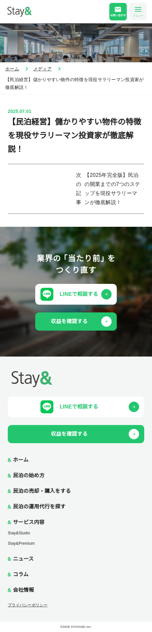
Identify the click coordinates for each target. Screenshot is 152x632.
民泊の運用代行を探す (39, 506)
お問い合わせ (118, 15)
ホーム (12, 68)
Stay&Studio (19, 533)
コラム (20, 574)
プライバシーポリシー (28, 605)
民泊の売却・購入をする (42, 491)
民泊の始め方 (29, 475)
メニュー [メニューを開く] (138, 12)
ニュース (23, 559)
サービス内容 (29, 522)
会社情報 (23, 590)
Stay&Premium (21, 543)
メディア (42, 68)
